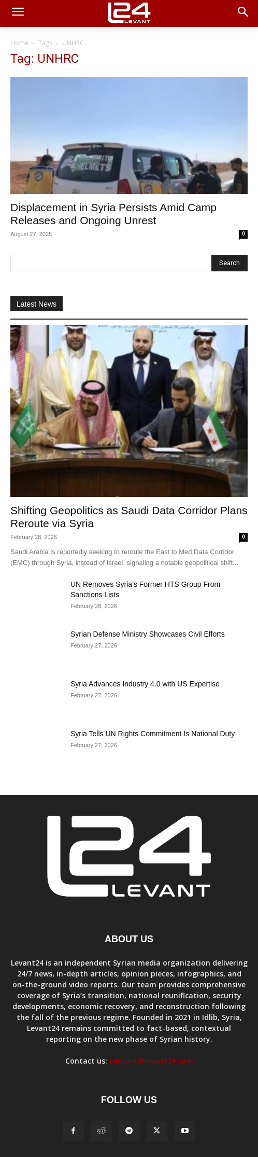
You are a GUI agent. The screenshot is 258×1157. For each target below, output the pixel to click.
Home (19, 42)
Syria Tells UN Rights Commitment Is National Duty (152, 733)
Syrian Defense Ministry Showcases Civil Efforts (147, 634)
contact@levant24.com (151, 1061)
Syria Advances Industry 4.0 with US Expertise (145, 684)
